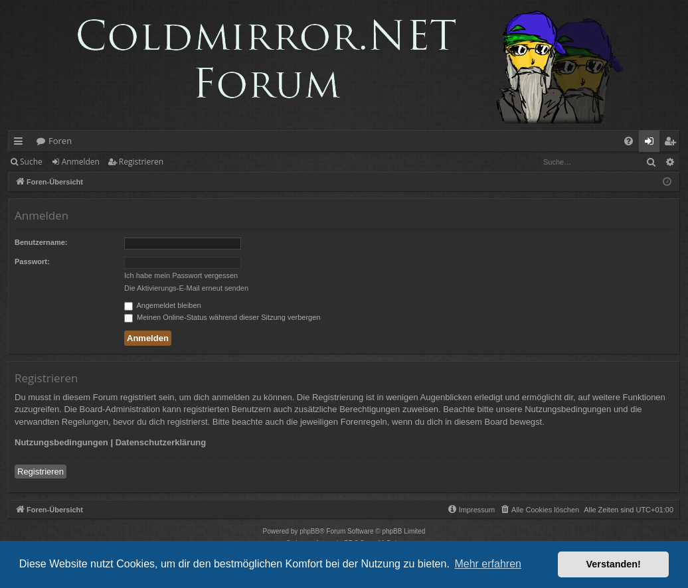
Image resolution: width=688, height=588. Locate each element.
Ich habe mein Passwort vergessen (181, 275)
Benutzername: (41, 242)
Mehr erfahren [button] (487, 563)
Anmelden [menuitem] (652, 143)
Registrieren (141, 161)
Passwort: (32, 261)
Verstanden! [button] (613, 564)
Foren (60, 141)
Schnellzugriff (21, 143)
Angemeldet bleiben (162, 305)
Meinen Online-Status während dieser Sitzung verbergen (222, 317)
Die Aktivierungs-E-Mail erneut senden (186, 288)
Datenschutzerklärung (161, 442)
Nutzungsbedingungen (61, 442)
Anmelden (81, 161)
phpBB (309, 531)
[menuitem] (628, 141)
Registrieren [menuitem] (672, 143)
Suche (31, 161)
